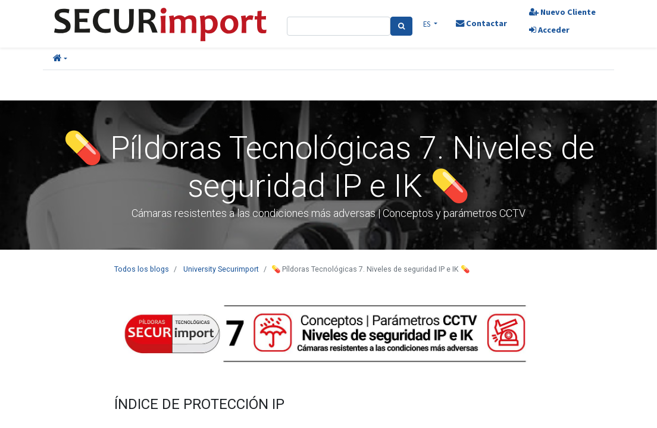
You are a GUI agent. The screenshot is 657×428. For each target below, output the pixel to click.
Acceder (549, 29)
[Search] (401, 26)
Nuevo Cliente (562, 12)
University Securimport (221, 269)
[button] (60, 59)
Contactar (481, 23)
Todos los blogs (141, 269)
